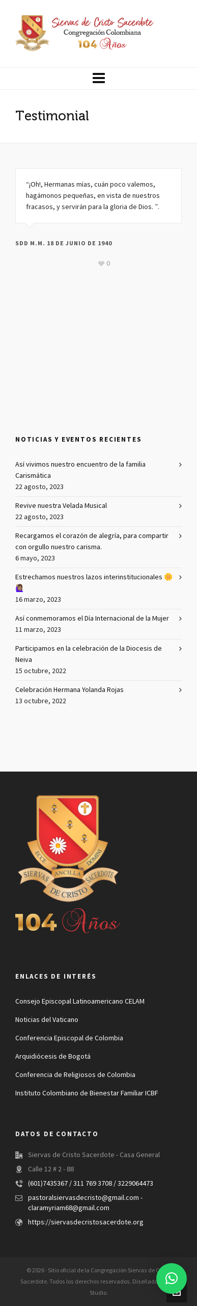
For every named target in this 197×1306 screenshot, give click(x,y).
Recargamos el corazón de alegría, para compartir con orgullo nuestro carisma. (91, 541)
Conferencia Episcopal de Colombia (69, 1038)
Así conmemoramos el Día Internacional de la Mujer (92, 618)
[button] (171, 1278)
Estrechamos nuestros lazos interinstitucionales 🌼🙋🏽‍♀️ (94, 583)
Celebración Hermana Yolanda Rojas (69, 690)
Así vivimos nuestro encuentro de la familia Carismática (80, 470)
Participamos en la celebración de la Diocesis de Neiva (88, 654)
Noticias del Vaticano (46, 1020)
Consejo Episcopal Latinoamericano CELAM (80, 1001)
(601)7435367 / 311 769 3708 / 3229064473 (90, 1184)
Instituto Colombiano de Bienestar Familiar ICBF (86, 1093)
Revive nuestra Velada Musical (61, 506)
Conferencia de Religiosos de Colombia (75, 1075)
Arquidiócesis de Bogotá (53, 1057)
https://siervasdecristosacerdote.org (86, 1222)
